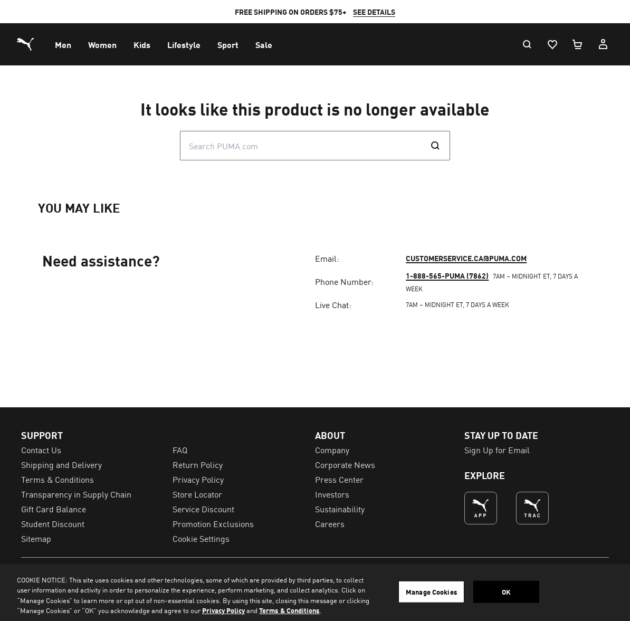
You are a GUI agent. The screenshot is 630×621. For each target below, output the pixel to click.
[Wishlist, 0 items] (551, 44)
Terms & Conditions (289, 610)
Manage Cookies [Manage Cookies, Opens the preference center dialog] (431, 592)
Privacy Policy (223, 610)
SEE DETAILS (374, 11)
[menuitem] (63, 44)
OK (506, 592)
